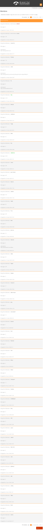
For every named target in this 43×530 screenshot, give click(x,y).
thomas (12, 321)
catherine (13, 152)
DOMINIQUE (13, 398)
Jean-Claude (13, 172)
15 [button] (40, 17)
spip (11, 476)
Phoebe (12, 57)
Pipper (12, 263)
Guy (11, 94)
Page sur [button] (28, 17)
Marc (12, 220)
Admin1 (18, 23)
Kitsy (12, 408)
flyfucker (12, 340)
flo (11, 80)
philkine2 (12, 466)
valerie (12, 437)
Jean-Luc (12, 230)
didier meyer (13, 292)
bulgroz (12, 273)
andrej (12, 485)
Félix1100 (12, 447)
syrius (12, 427)
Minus (12, 360)
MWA (12, 133)
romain (18, 33)
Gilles (12, 495)
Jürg (11, 302)
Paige (12, 123)
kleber (12, 369)
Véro (12, 350)
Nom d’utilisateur (4, 20)
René (12, 505)
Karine (12, 514)
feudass (12, 389)
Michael (12, 104)
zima (12, 456)
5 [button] (37, 17)
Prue (12, 210)
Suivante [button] (42, 17)
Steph (12, 201)
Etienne (12, 181)
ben (11, 143)
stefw (12, 66)
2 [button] (32, 17)
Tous (11, 14)
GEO (11, 418)
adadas (12, 191)
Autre (36, 14)
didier (12, 253)
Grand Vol (13, 43)
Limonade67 (13, 311)
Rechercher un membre (5, 14)
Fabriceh (12, 239)
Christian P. (13, 379)
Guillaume (13, 114)
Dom (11, 331)
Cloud (12, 162)
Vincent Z (12, 282)
